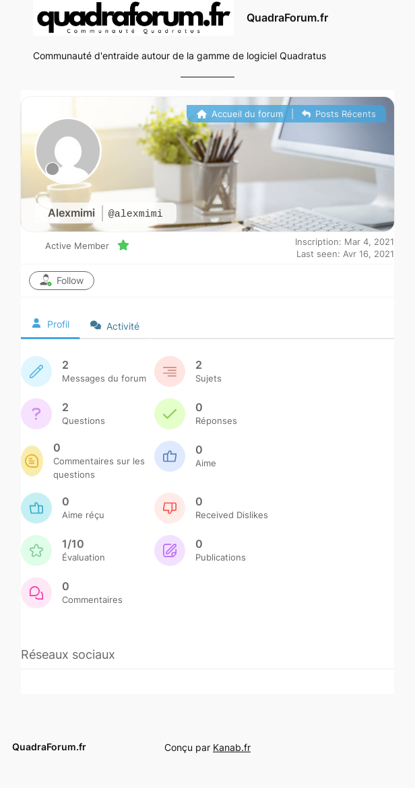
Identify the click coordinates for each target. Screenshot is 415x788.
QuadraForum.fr (287, 17)
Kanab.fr (232, 747)
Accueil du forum (240, 113)
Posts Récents (339, 113)
